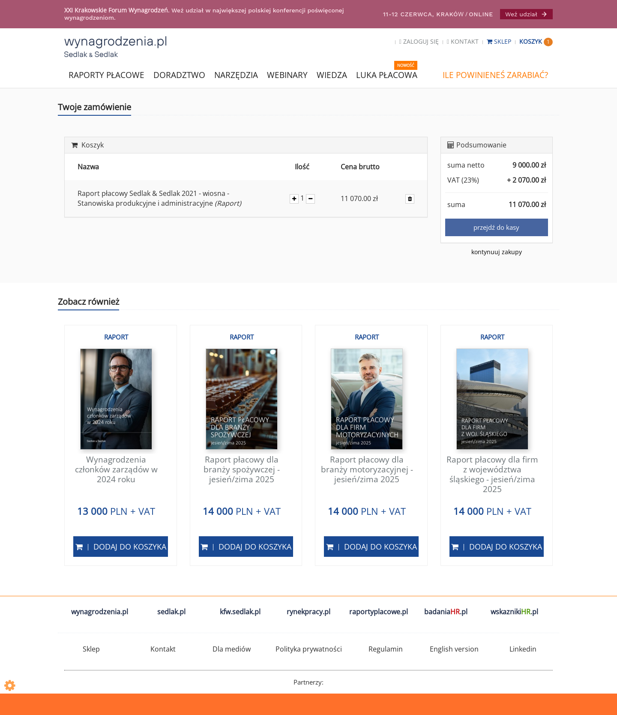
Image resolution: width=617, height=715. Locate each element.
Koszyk (536, 41)
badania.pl (445, 611)
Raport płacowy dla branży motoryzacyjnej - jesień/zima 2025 (367, 469)
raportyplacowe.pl (378, 611)
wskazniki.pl (514, 611)
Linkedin (522, 649)
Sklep (500, 41)
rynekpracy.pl (308, 611)
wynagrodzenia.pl (99, 611)
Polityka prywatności (309, 649)
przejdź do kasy (496, 227)
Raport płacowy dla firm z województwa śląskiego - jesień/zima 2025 (492, 474)
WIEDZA (332, 75)
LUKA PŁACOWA (386, 75)
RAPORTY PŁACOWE (106, 74)
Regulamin (385, 649)
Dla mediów (232, 649)
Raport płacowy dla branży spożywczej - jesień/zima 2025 (242, 469)
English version (454, 649)
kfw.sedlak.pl (240, 611)
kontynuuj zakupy (496, 252)
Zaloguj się (419, 41)
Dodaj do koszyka (120, 546)
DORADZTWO (179, 75)
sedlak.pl (171, 611)
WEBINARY (287, 74)
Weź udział (526, 14)
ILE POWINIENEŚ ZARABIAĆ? (495, 75)
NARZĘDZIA (236, 74)
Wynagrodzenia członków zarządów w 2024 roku (116, 469)
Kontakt (463, 41)
